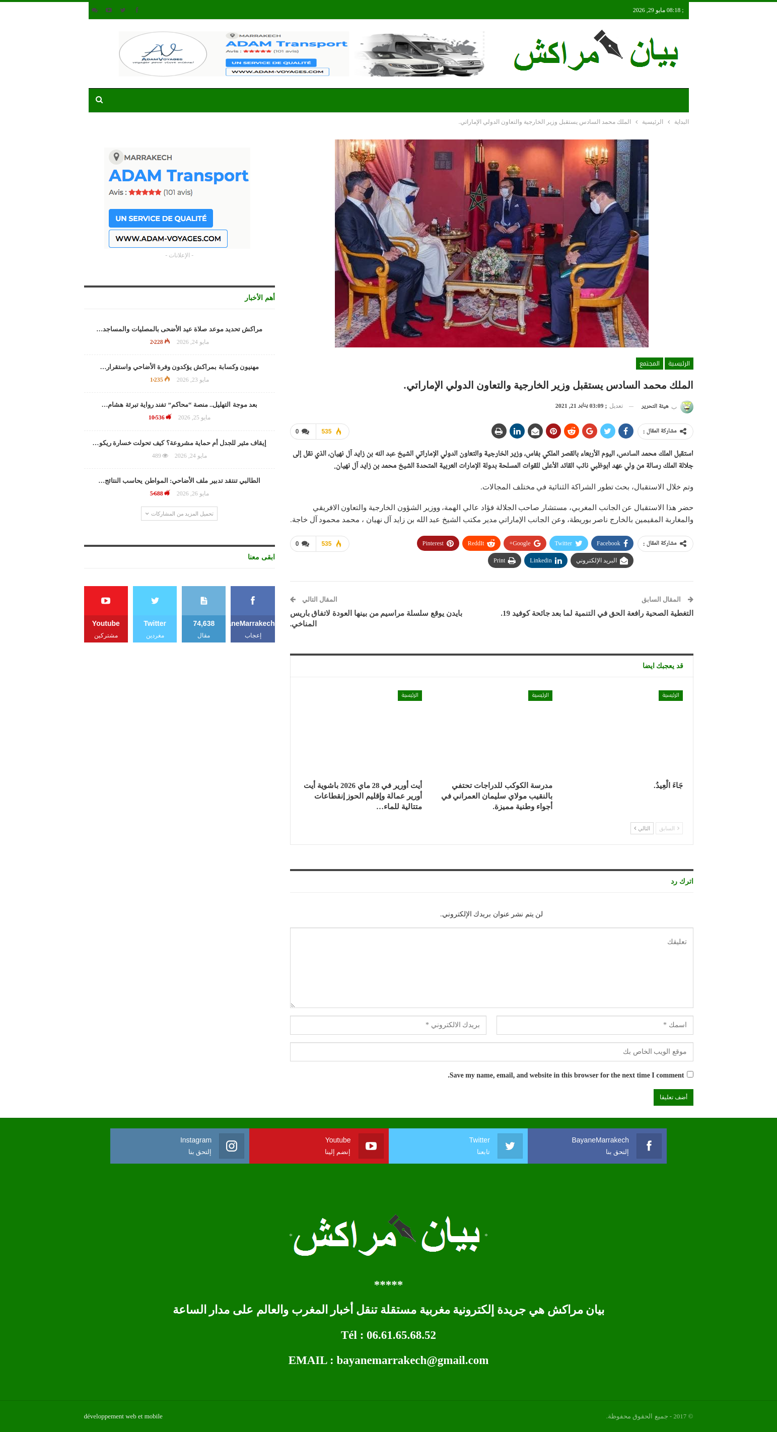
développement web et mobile (123, 1416)
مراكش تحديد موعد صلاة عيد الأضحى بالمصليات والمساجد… (179, 329)
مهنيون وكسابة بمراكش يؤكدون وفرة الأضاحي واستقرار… (179, 367)
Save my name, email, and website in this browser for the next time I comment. (566, 1075)
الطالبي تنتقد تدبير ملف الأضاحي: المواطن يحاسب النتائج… (179, 480)
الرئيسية (679, 363)
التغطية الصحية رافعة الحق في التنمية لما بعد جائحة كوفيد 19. (597, 613)
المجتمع (650, 363)
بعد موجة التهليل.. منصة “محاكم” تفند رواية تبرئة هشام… (179, 404)
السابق (669, 828)
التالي (642, 828)
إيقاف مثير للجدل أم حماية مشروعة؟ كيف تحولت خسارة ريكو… (179, 443)
